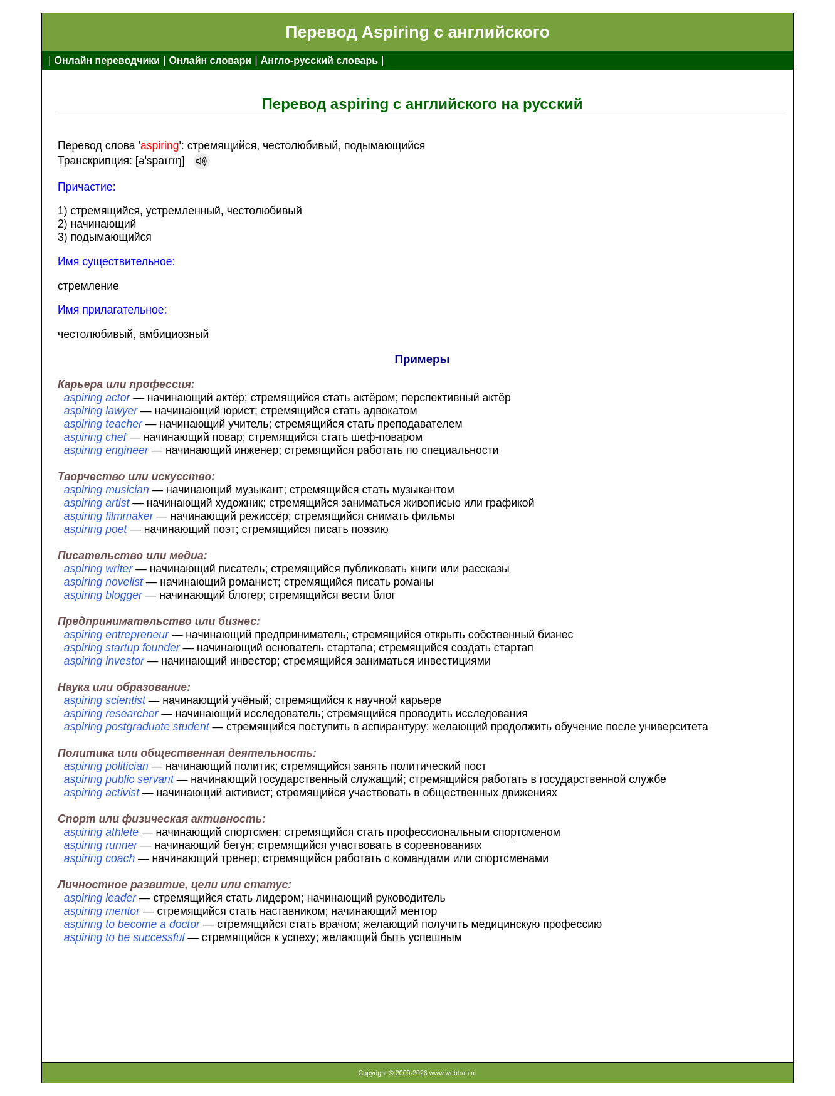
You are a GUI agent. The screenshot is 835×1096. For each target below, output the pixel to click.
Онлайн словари (210, 60)
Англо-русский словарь (319, 60)
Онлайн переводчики (107, 60)
